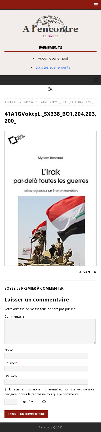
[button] (95, 4)
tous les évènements (53, 67)
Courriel (10, 363)
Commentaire (14, 316)
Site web (10, 376)
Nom (8, 350)
